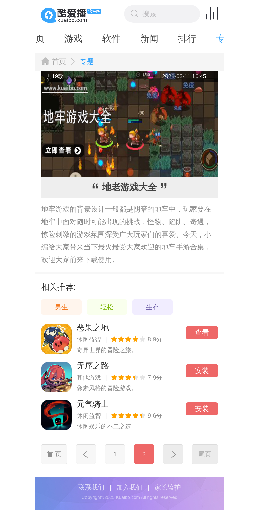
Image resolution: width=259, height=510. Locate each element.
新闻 (129, 38)
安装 (202, 371)
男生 (61, 307)
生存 (152, 307)
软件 (91, 38)
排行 (167, 38)
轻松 (107, 307)
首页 (59, 61)
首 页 (54, 454)
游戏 (54, 38)
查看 (202, 332)
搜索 (144, 14)
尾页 (204, 454)
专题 (205, 38)
